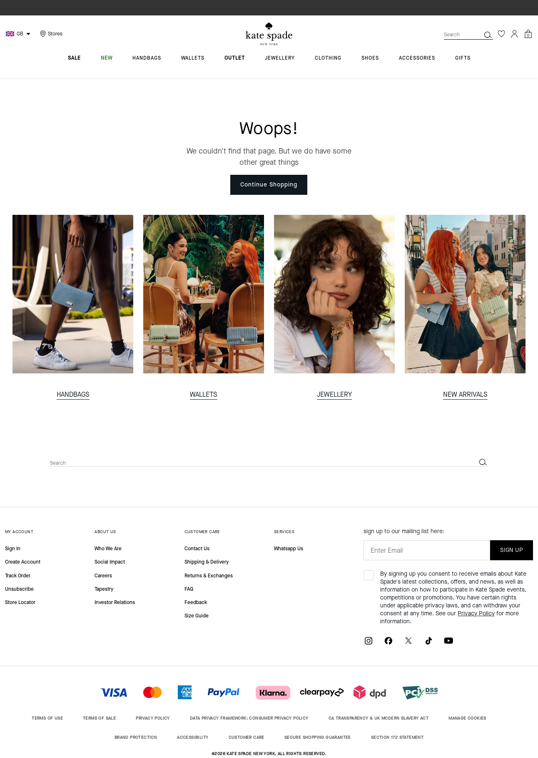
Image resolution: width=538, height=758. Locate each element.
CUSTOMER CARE (202, 531)
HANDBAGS (73, 394)
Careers (103, 575)
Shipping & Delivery (206, 562)
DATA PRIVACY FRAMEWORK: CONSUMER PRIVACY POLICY (249, 718)
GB (20, 33)
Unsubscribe (19, 589)
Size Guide (196, 615)
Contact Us (196, 548)
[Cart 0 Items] (528, 33)
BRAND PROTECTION (136, 737)
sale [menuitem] (74, 58)
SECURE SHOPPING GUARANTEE (317, 737)
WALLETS (203, 394)
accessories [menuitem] (417, 58)
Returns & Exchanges (208, 575)
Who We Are (108, 548)
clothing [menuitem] (328, 58)
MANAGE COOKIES (467, 718)
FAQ (188, 589)
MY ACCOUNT (19, 531)
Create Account (22, 562)
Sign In (12, 548)
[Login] (515, 34)
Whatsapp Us (288, 548)
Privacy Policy (476, 613)
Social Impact (110, 562)
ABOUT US (105, 531)
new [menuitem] (106, 58)
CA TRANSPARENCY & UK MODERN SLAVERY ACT (379, 718)
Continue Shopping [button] (268, 185)
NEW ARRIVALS (465, 394)
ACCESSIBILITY (192, 737)
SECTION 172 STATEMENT (397, 737)
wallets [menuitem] (192, 58)
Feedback (195, 602)
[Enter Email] (427, 550)
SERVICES (284, 531)
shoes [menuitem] (370, 58)
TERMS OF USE (47, 718)
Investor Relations (115, 602)
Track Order (17, 575)
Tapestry (104, 589)
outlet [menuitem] (234, 58)
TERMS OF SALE (99, 718)
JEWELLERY (334, 394)
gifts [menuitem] (463, 58)
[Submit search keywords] (488, 35)
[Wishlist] (501, 34)
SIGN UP (511, 550)
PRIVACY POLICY (153, 718)
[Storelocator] (50, 34)
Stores (55, 33)
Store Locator (20, 602)
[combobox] (468, 35)
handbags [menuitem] (146, 58)
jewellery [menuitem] (280, 58)
